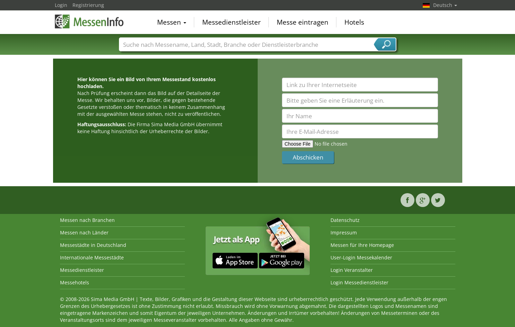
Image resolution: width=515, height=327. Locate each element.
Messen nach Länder (84, 232)
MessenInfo (89, 21)
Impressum (344, 232)
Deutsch (445, 5)
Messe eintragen (302, 22)
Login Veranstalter (352, 270)
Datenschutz (345, 220)
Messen (171, 22)
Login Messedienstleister (359, 282)
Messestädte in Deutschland (93, 245)
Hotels (354, 22)
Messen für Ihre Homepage (362, 245)
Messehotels (74, 282)
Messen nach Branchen (87, 220)
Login (61, 5)
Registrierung (88, 5)
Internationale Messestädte (92, 257)
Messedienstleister (231, 22)
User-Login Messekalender (361, 257)
